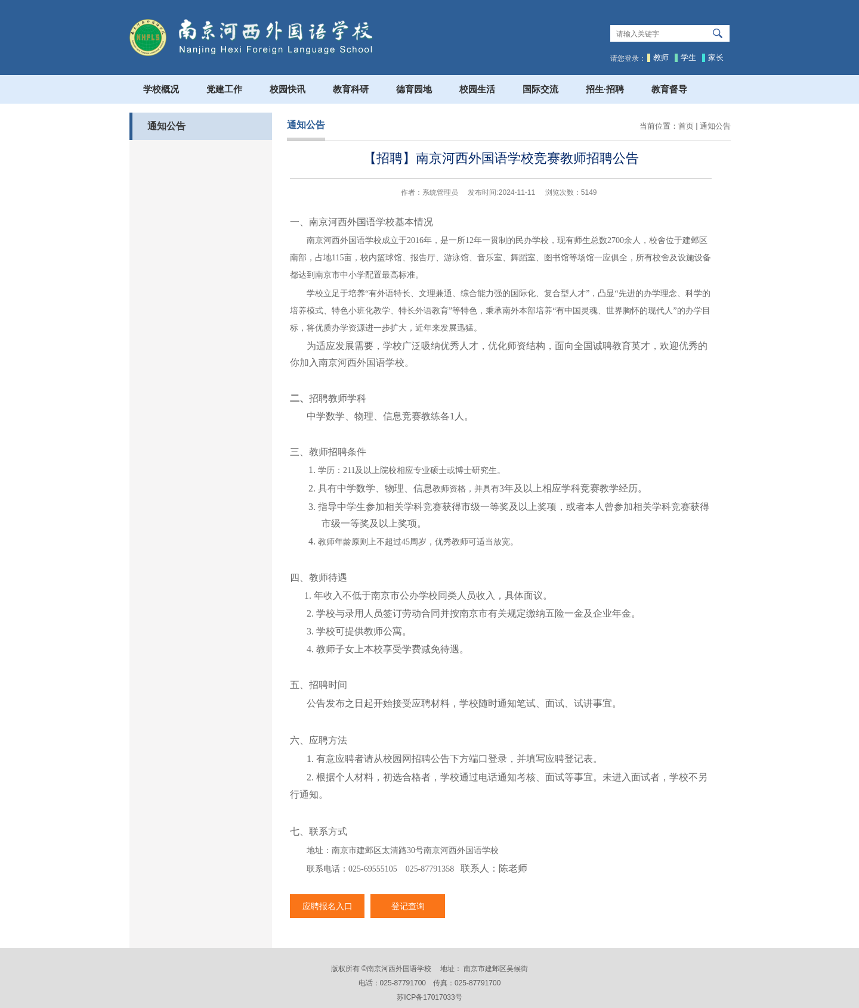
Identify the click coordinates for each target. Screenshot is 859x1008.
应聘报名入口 (327, 906)
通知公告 (715, 126)
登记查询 (408, 906)
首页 (686, 126)
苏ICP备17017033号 (429, 997)
